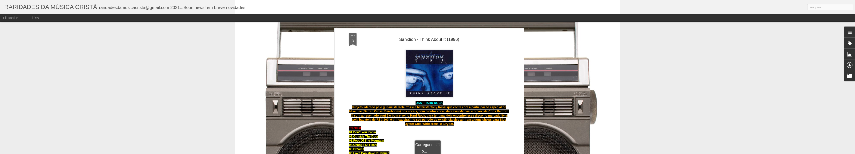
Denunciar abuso (476, 151)
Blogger (462, 151)
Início (35, 17)
